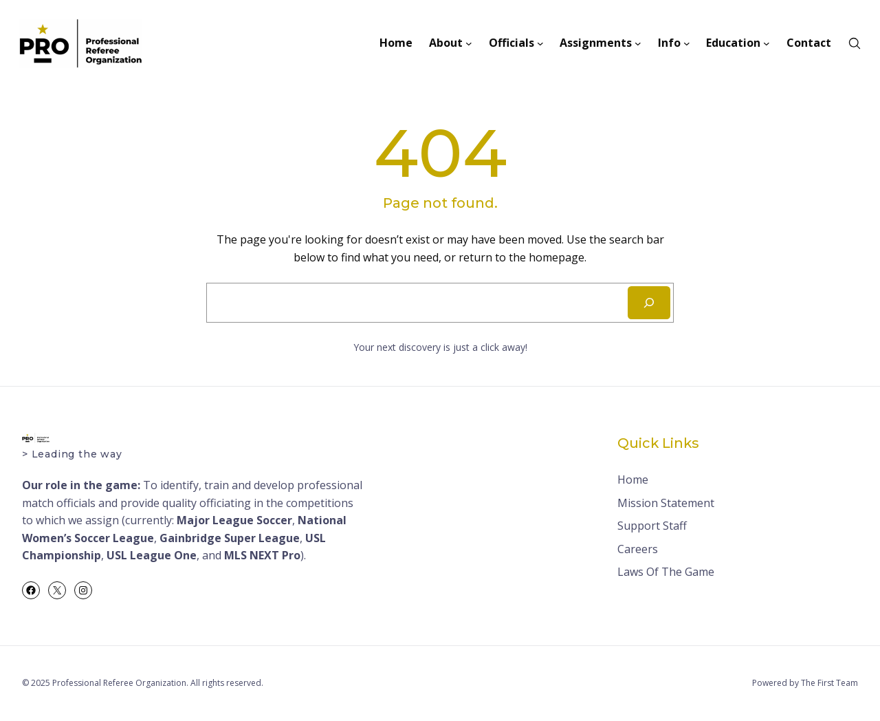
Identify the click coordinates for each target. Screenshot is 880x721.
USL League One (152, 555)
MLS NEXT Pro (262, 555)
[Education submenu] (766, 43)
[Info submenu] (686, 43)
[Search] (649, 302)
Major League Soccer (234, 520)
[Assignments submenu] (638, 43)
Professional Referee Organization (119, 683)
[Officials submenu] (540, 43)
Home (632, 479)
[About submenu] (468, 43)
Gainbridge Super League (230, 538)
